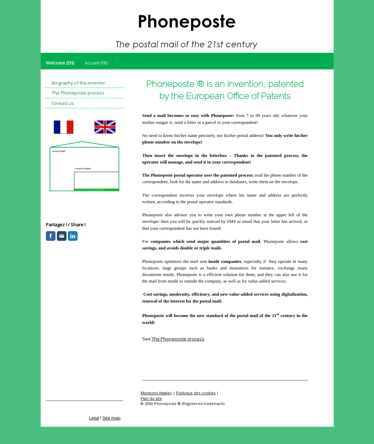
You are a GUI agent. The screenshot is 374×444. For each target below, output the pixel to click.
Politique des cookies (195, 392)
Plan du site (151, 398)
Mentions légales (156, 392)
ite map (113, 418)
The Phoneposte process (178, 339)
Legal (94, 418)
